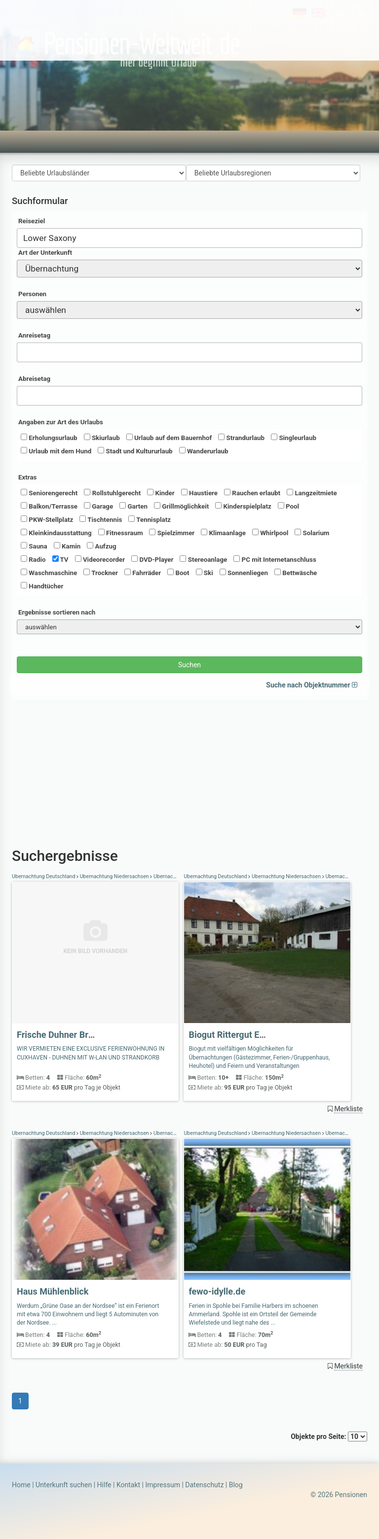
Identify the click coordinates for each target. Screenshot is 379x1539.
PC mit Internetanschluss (274, 559)
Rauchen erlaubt (252, 493)
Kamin (67, 546)
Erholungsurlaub (49, 438)
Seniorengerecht (49, 493)
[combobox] (189, 238)
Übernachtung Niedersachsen (114, 876)
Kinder (160, 493)
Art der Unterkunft (45, 252)
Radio (33, 559)
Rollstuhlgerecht (112, 493)
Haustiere (199, 493)
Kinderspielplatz (243, 506)
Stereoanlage (203, 559)
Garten (133, 506)
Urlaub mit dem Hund (56, 451)
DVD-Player (152, 559)
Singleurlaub (293, 438)
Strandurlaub (241, 438)
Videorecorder (100, 559)
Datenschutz (204, 1485)
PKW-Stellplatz (47, 519)
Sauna (34, 546)
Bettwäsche (295, 573)
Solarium (312, 533)
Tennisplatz (149, 519)
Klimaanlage (223, 533)
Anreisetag (34, 335)
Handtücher (42, 586)
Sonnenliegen (244, 573)
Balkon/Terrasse (49, 506)
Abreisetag (34, 378)
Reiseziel (31, 221)
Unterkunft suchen (64, 1485)
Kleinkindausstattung (56, 533)
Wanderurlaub (203, 451)
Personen (32, 294)
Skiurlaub (102, 438)
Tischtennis (100, 519)
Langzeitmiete (312, 493)
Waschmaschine (49, 573)
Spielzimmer (171, 533)
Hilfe (104, 1485)
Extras (27, 477)
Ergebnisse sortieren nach (56, 612)
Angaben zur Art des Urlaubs (60, 422)
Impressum (162, 1485)
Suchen (189, 665)
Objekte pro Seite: (329, 1436)
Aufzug (101, 546)
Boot (178, 573)
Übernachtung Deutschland (44, 876)
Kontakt (128, 1485)
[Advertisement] (189, 769)
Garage (98, 506)
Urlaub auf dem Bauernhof (169, 438)
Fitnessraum (120, 533)
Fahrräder (142, 573)
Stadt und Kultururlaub (135, 451)
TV (60, 559)
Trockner (100, 573)
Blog (236, 1485)
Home (21, 1485)
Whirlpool (270, 533)
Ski (204, 573)
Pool (288, 506)
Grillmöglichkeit (181, 506)
